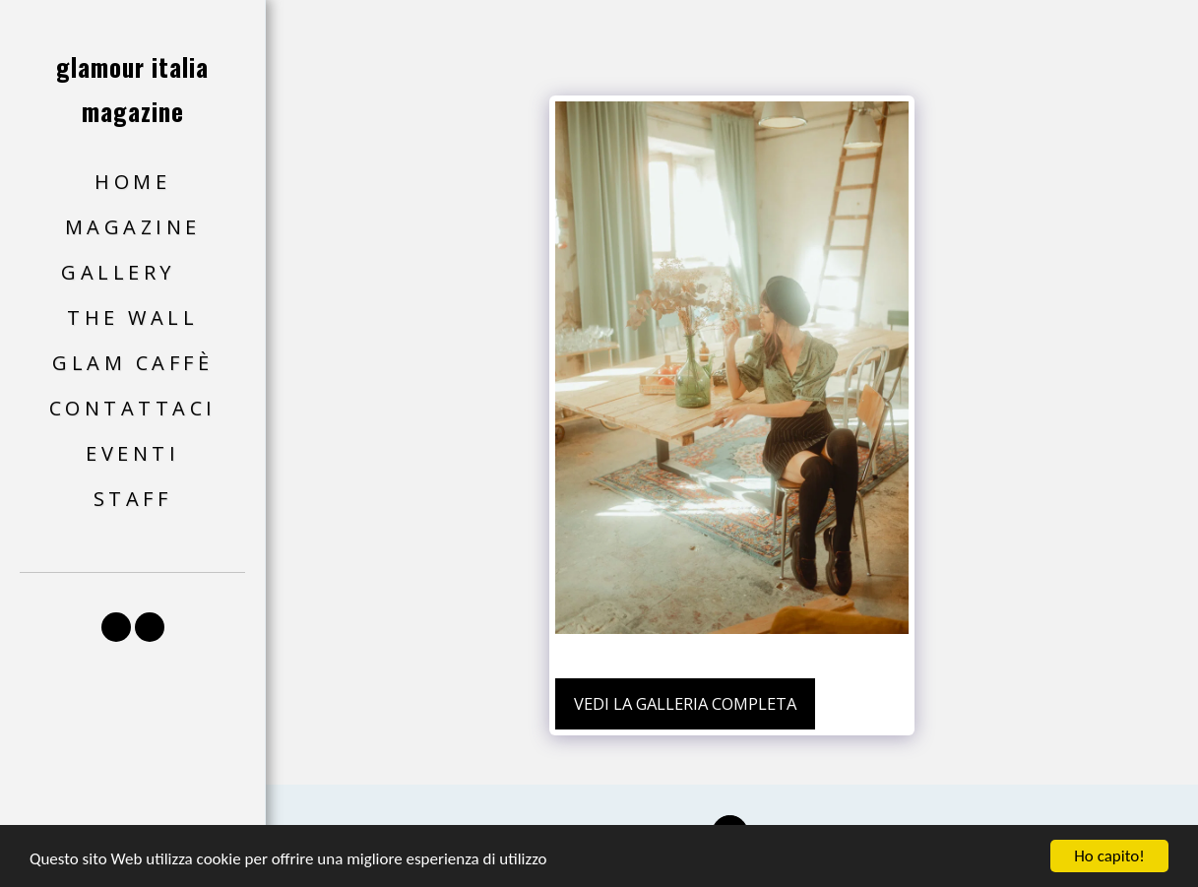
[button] (132, 273)
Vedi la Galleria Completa (685, 703)
